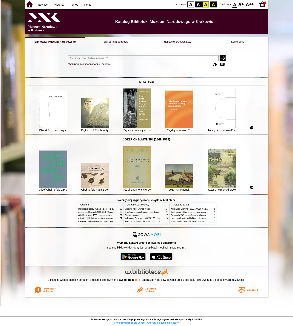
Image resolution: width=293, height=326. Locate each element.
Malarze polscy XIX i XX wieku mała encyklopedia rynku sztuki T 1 (198, 221)
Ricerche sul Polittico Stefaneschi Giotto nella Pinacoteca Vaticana (152, 221)
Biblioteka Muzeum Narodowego (55, 41)
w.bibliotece (128, 279)
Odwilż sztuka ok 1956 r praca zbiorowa (95, 215)
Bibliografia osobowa (116, 41)
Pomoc (74, 4)
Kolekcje (106, 64)
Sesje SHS (237, 41)
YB (206, 4)
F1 (241, 4)
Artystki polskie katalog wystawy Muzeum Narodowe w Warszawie (105, 218)
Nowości (43, 4)
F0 (234, 4)
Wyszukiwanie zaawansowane (84, 64)
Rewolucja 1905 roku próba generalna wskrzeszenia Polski (195, 215)
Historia (59, 4)
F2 (250, 4)
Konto (87, 4)
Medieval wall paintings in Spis (137, 209)
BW (198, 4)
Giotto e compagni (132, 215)
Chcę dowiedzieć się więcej (129, 322)
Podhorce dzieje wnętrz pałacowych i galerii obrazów (100, 221)
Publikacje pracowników (176, 41)
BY (213, 4)
